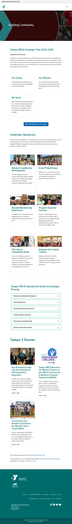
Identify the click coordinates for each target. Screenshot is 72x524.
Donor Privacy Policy (45, 498)
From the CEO (53, 494)
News (59, 494)
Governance (45, 494)
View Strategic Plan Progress (36, 124)
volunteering (43, 459)
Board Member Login (34, 498)
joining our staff (31, 461)
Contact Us (25, 494)
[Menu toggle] (69, 6)
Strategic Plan (40, 455)
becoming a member (54, 459)
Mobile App (58, 498)
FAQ (53, 498)
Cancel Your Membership (35, 494)
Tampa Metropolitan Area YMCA (11, 1)
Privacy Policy (39, 521)
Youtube (60, 505)
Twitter (57, 505)
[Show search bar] (67, 7)
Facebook (54, 505)
